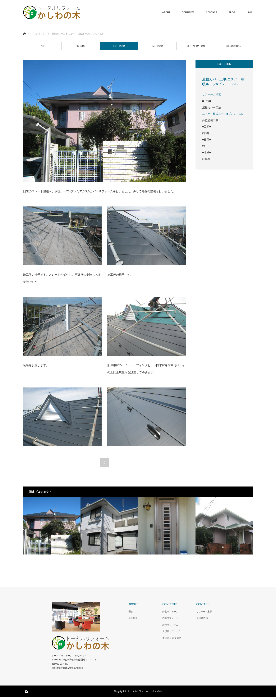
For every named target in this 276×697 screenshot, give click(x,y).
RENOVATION (233, 46)
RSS (26, 691)
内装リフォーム (170, 618)
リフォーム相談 (204, 611)
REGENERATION (195, 46)
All (42, 46)
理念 (130, 611)
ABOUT (166, 12)
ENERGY (80, 46)
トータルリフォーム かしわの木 (144, 691)
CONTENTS (188, 12)
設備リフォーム (170, 624)
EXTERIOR (119, 46)
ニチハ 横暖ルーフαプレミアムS (222, 113)
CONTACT (211, 12)
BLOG (231, 12)
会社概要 (133, 618)
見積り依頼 (202, 618)
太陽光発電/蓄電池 (171, 637)
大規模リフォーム (171, 631)
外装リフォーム (170, 611)
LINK (249, 12)
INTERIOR (157, 46)
